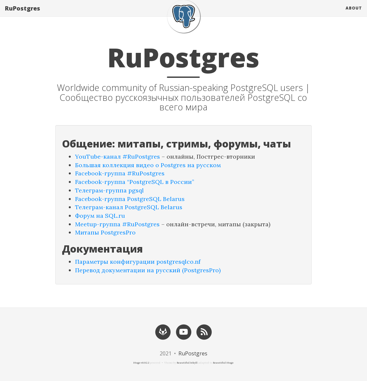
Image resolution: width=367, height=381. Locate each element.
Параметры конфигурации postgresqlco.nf (137, 261)
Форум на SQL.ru (100, 215)
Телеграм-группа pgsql (109, 190)
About (354, 14)
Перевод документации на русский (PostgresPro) (148, 270)
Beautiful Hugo (223, 362)
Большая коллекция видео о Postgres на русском (148, 165)
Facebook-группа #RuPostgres (120, 173)
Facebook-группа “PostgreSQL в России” (134, 182)
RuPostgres (22, 15)
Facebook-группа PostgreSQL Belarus (130, 199)
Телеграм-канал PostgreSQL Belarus (128, 207)
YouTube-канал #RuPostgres (117, 156)
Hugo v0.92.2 (141, 362)
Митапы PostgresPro (105, 232)
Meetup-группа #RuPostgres (117, 224)
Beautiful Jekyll (187, 362)
